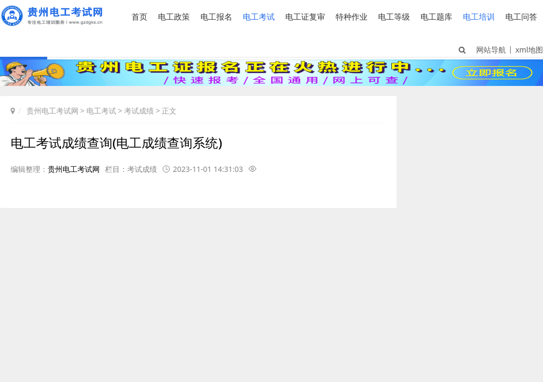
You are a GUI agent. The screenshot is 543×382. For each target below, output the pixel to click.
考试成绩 (139, 111)
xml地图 (529, 50)
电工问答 (521, 16)
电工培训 (479, 16)
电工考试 (259, 16)
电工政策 (174, 16)
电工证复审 (305, 16)
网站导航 (491, 50)
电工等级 (394, 16)
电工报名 (216, 16)
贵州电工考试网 (52, 111)
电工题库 (436, 16)
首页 (139, 16)
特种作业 (351, 16)
